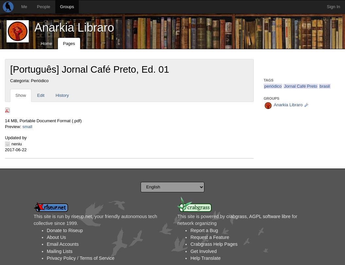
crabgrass (236, 216)
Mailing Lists (60, 251)
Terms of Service (97, 258)
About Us (56, 237)
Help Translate (205, 258)
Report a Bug (204, 230)
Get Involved (203, 251)
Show (20, 95)
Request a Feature (209, 237)
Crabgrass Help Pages (213, 244)
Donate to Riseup (65, 230)
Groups (67, 6)
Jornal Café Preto (300, 86)
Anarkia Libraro (74, 27)
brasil (324, 86)
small (27, 126)
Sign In (333, 6)
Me (24, 6)
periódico (273, 86)
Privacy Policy (61, 258)
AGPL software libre (270, 216)
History (62, 95)
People (43, 6)
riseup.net (81, 216)
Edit (40, 95)
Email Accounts (63, 244)
